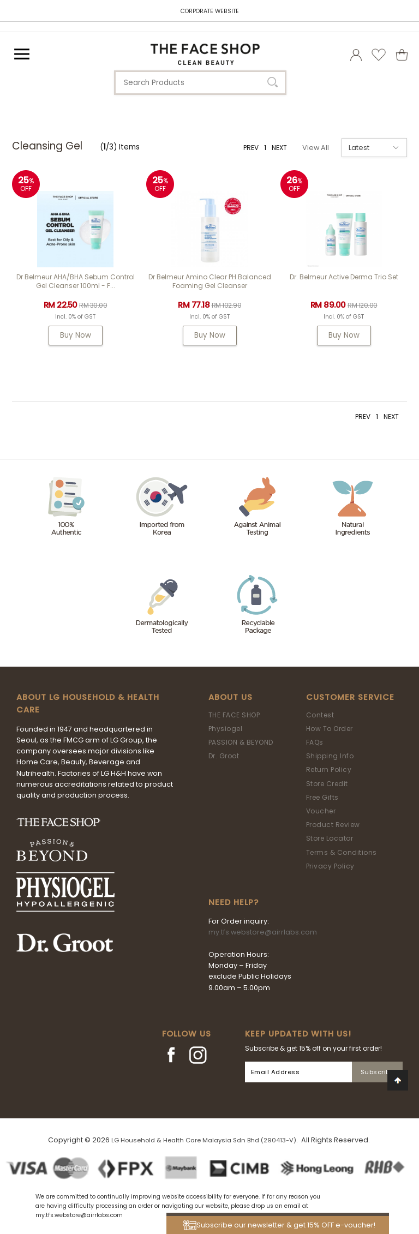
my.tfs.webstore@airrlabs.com (262, 932)
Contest (320, 715)
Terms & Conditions (341, 852)
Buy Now (75, 335)
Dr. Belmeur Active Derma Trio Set (344, 276)
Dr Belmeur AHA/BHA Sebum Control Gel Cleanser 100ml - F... (75, 281)
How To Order (329, 728)
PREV (251, 147)
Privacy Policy (330, 866)
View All (315, 147)
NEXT (279, 147)
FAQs (315, 742)
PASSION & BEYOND (240, 742)
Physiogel (225, 728)
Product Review (333, 824)
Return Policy (329, 769)
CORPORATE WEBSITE (210, 11)
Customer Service (350, 697)
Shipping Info (330, 755)
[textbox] (200, 82)
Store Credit (327, 783)
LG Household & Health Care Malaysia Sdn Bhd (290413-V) (203, 1140)
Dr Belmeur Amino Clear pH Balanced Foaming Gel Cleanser (209, 281)
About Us (230, 697)
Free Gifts (322, 797)
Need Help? (233, 902)
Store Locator (330, 838)
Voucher (321, 811)
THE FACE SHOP (234, 715)
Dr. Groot (224, 755)
